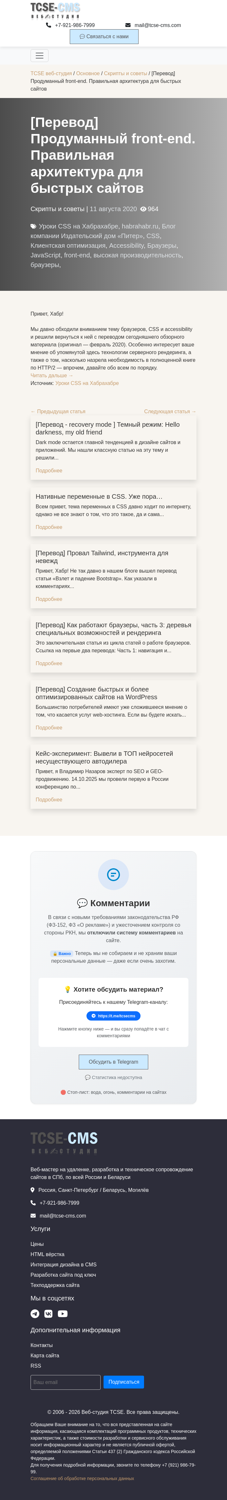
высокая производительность (138, 255)
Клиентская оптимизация (68, 245)
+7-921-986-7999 (70, 25)
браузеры (45, 264)
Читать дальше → (52, 375)
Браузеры (162, 245)
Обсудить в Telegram (113, 1062)
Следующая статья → (170, 411)
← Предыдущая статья (58, 411)
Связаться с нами (104, 36)
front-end (77, 255)
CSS (153, 235)
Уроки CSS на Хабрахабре (78, 226)
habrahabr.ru (140, 226)
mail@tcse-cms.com (153, 25)
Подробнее (49, 470)
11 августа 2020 (113, 208)
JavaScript (45, 255)
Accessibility (126, 245)
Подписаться (123, 1382)
